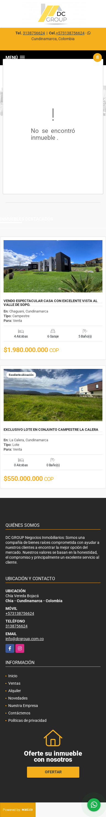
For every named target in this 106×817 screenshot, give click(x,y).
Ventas (14, 683)
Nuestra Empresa (23, 705)
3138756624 (34, 33)
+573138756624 (70, 33)
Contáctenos (19, 713)
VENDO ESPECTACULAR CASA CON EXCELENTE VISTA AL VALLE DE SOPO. (50, 303)
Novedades (18, 698)
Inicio (12, 676)
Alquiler (14, 691)
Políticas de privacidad (27, 720)
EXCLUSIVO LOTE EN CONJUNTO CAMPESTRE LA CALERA (51, 430)
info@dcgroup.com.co (25, 639)
